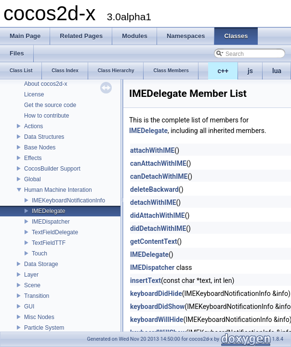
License (34, 94)
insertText (145, 280)
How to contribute (46, 115)
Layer (31, 274)
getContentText (153, 241)
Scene (32, 285)
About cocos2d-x (45, 83)
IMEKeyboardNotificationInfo (68, 200)
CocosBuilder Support (52, 168)
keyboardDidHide (156, 293)
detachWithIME (153, 202)
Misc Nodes (39, 317)
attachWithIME (152, 150)
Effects (32, 158)
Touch (39, 253)
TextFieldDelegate (55, 232)
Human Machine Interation (58, 190)
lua (276, 71)
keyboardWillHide (156, 319)
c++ (223, 71)
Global (32, 179)
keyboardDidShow (157, 306)
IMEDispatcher (51, 221)
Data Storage (41, 264)
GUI (29, 306)
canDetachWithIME (158, 176)
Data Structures (44, 136)
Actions (33, 126)
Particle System (44, 327)
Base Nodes (39, 147)
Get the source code (50, 105)
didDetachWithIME (158, 228)
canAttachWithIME (158, 163)
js (250, 71)
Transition (36, 296)
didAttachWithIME (157, 215)
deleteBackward (154, 189)
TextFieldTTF (49, 243)
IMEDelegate (48, 211)
